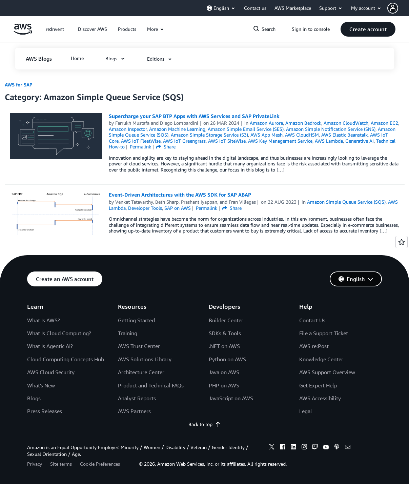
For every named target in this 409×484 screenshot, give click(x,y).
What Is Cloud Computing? (59, 333)
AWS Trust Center (139, 346)
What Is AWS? (43, 320)
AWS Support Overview (327, 372)
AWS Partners (134, 411)
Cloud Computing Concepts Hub (65, 359)
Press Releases (44, 411)
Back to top (204, 424)
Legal (305, 411)
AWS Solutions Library (144, 359)
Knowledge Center (321, 359)
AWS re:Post (314, 346)
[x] (271, 447)
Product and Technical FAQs (151, 385)
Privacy (34, 464)
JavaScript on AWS (231, 398)
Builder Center (226, 320)
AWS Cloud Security (51, 372)
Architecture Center (141, 372)
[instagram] (304, 447)
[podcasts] (337, 447)
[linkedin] (293, 447)
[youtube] (326, 447)
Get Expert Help (318, 385)
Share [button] (166, 146)
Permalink (140, 146)
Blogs (34, 398)
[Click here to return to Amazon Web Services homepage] (23, 33)
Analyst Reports (137, 398)
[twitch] (315, 447)
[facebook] (282, 447)
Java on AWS (224, 372)
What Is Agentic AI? (50, 346)
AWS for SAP (19, 84)
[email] (347, 447)
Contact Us (312, 320)
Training (127, 333)
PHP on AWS (224, 385)
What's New (41, 385)
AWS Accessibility (320, 398)
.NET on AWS (224, 346)
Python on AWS (227, 359)
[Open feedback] (401, 242)
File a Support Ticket (323, 333)
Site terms (61, 464)
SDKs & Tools (225, 333)
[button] (398, 8)
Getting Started (136, 320)
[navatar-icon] (392, 8)
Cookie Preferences (100, 464)
